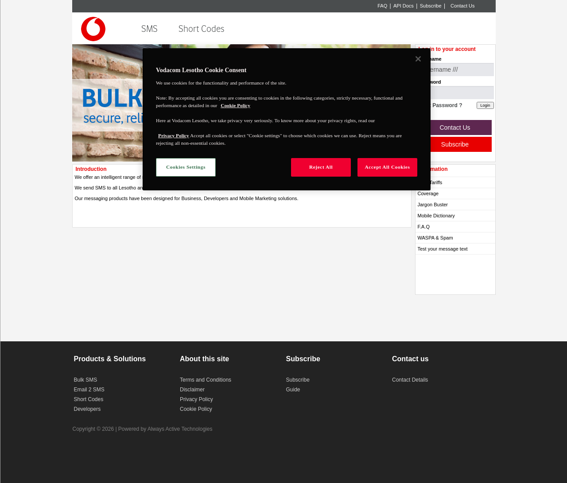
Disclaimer (192, 389)
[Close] (418, 59)
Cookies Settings (186, 167)
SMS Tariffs (430, 182)
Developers (87, 409)
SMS (149, 29)
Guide (293, 389)
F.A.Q (424, 226)
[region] (287, 119)
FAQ (382, 5)
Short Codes (201, 29)
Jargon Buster (433, 204)
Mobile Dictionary (436, 215)
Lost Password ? (441, 105)
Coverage (428, 193)
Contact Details (410, 380)
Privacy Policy (196, 399)
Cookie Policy (196, 409)
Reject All (321, 167)
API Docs (403, 5)
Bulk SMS (85, 380)
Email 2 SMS (89, 389)
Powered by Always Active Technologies (165, 429)
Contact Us (462, 5)
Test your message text (443, 248)
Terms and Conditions (205, 380)
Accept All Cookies (387, 167)
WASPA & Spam (435, 237)
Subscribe (431, 5)
